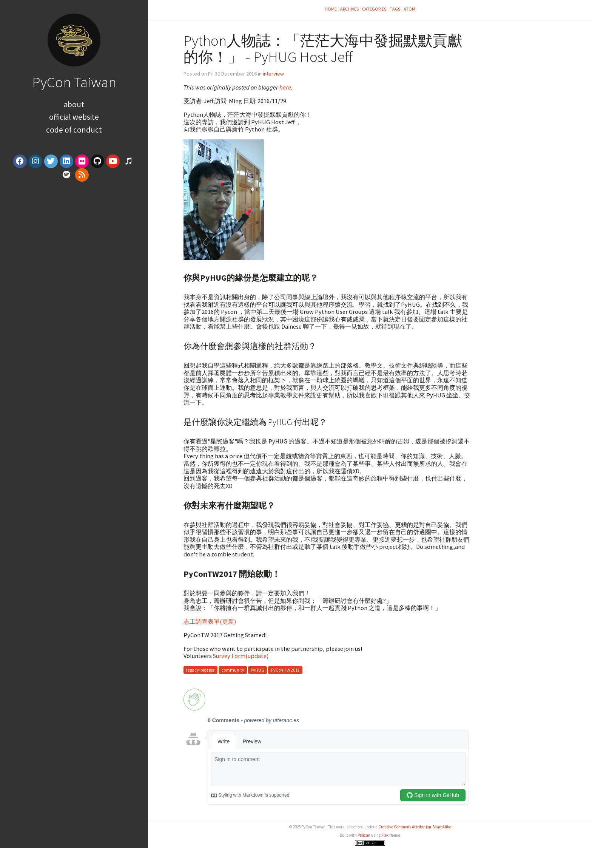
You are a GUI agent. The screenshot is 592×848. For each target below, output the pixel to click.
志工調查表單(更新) (209, 621)
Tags (395, 9)
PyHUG (257, 670)
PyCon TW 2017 (285, 670)
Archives (349, 9)
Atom (409, 9)
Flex (384, 835)
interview (273, 73)
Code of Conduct (74, 130)
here (285, 87)
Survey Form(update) (240, 656)
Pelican (364, 835)
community (232, 670)
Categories (374, 9)
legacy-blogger (200, 670)
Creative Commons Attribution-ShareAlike (414, 826)
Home (331, 9)
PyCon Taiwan (74, 82)
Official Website (74, 117)
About (74, 104)
